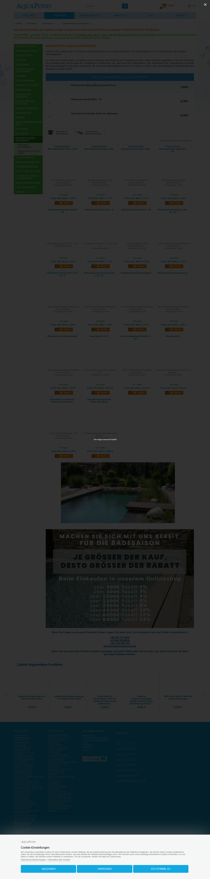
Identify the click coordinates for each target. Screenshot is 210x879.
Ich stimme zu (160, 868)
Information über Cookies (59, 859)
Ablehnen (49, 868)
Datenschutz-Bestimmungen (33, 859)
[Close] (205, 4)
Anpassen (105, 868)
